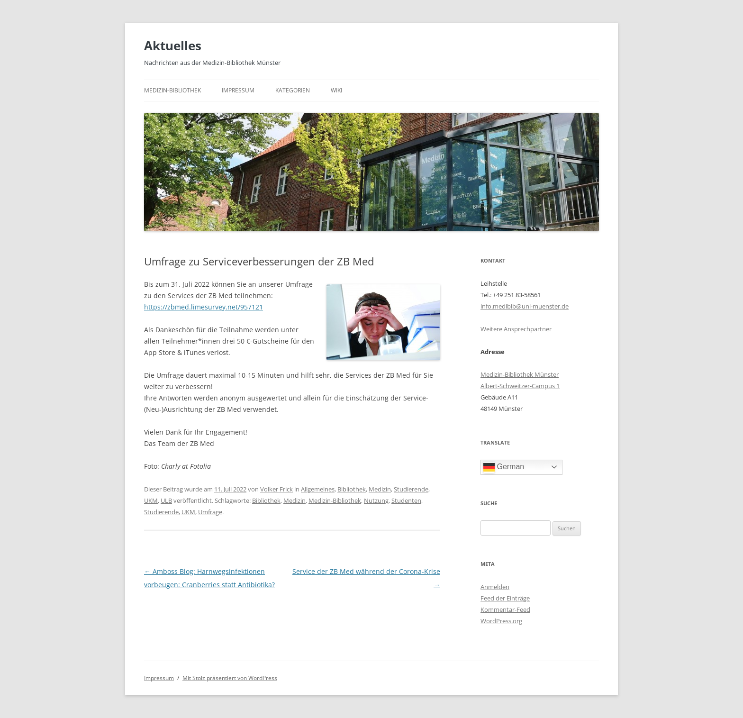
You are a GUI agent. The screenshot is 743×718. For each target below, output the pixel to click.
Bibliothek (351, 489)
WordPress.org (501, 621)
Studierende (411, 489)
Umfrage (210, 512)
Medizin (380, 489)
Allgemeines (318, 489)
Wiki (336, 90)
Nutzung (376, 500)
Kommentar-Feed (505, 609)
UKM (151, 500)
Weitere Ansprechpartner (516, 329)
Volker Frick (276, 489)
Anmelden (494, 586)
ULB (166, 500)
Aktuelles (172, 45)
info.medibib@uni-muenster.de (524, 306)
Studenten (406, 500)
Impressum (238, 90)
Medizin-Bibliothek (172, 90)
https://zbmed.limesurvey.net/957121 (203, 306)
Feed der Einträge (505, 598)
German (503, 467)
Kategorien (292, 90)
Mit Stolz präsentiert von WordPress (229, 678)
